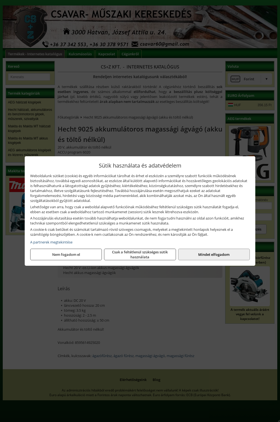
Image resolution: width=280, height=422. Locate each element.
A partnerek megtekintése (51, 242)
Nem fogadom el (66, 254)
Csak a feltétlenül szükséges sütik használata (140, 254)
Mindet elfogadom (213, 254)
